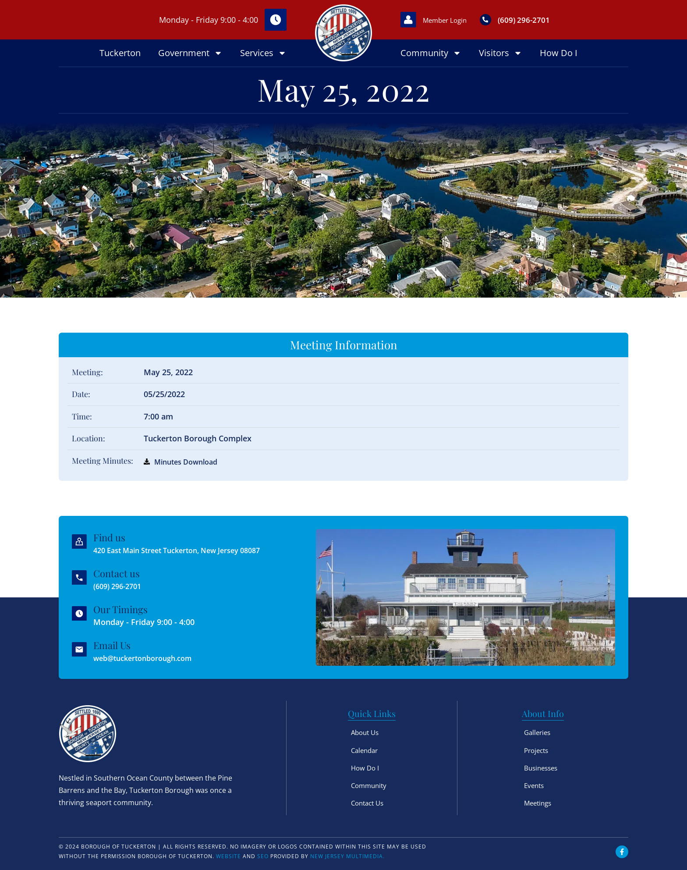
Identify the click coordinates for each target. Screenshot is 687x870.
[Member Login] (411, 20)
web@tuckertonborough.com (150, 658)
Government (190, 53)
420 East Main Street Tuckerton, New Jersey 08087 (189, 550)
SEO (263, 856)
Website (228, 856)
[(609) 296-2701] (502, 19)
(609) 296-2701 (544, 19)
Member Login (455, 19)
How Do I (558, 53)
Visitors (500, 53)
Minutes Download (189, 461)
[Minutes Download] (147, 461)
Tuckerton (120, 53)
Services (263, 53)
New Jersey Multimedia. (347, 856)
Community (430, 53)
